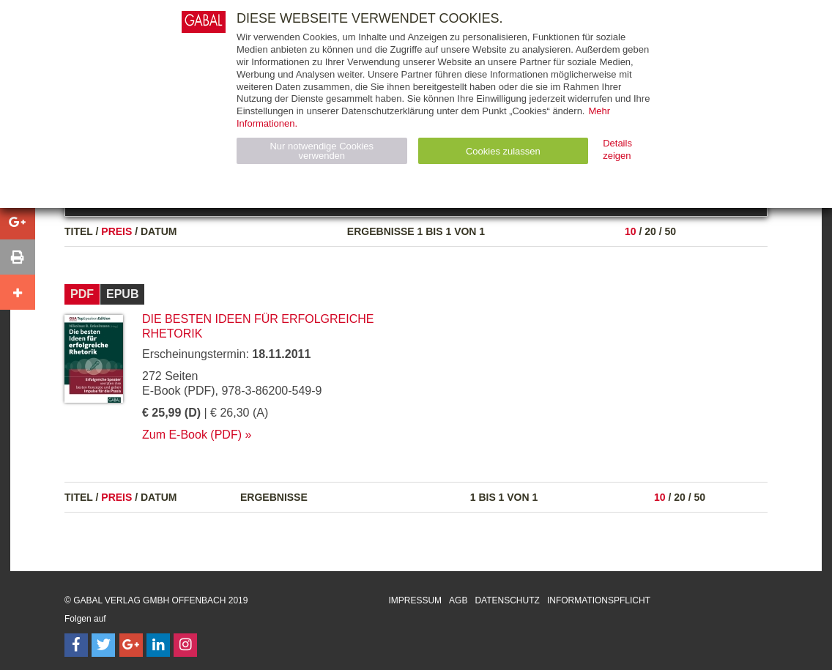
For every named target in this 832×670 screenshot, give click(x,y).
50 (670, 231)
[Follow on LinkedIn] (158, 645)
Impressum (415, 600)
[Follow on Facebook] (76, 645)
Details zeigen (617, 149)
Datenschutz (507, 600)
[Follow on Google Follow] (131, 645)
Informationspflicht (598, 600)
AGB (458, 600)
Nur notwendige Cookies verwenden (322, 151)
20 (650, 231)
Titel (78, 231)
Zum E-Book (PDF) (192, 434)
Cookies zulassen (503, 151)
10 (630, 231)
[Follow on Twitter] (103, 645)
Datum (159, 231)
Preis (116, 231)
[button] (17, 221)
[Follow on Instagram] (185, 645)
